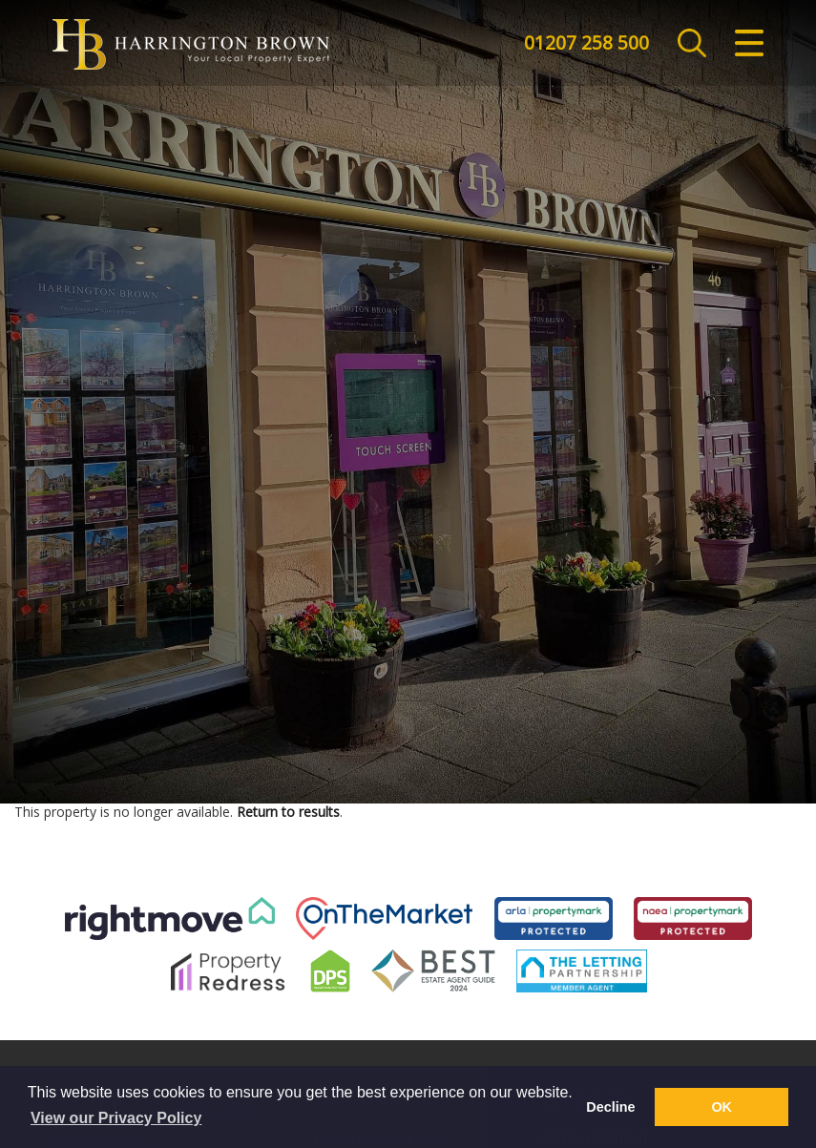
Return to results (288, 812)
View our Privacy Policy (116, 1118)
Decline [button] (610, 1107)
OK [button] (721, 1107)
